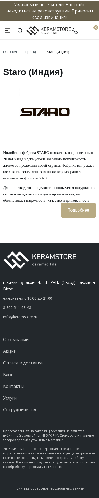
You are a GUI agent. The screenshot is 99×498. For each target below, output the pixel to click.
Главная (10, 51)
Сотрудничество (20, 410)
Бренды (32, 51)
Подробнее (78, 210)
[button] (49, 307)
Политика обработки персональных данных (49, 488)
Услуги (10, 398)
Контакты (13, 386)
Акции (9, 351)
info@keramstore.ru (20, 316)
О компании (16, 339)
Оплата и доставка (23, 363)
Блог (8, 374)
